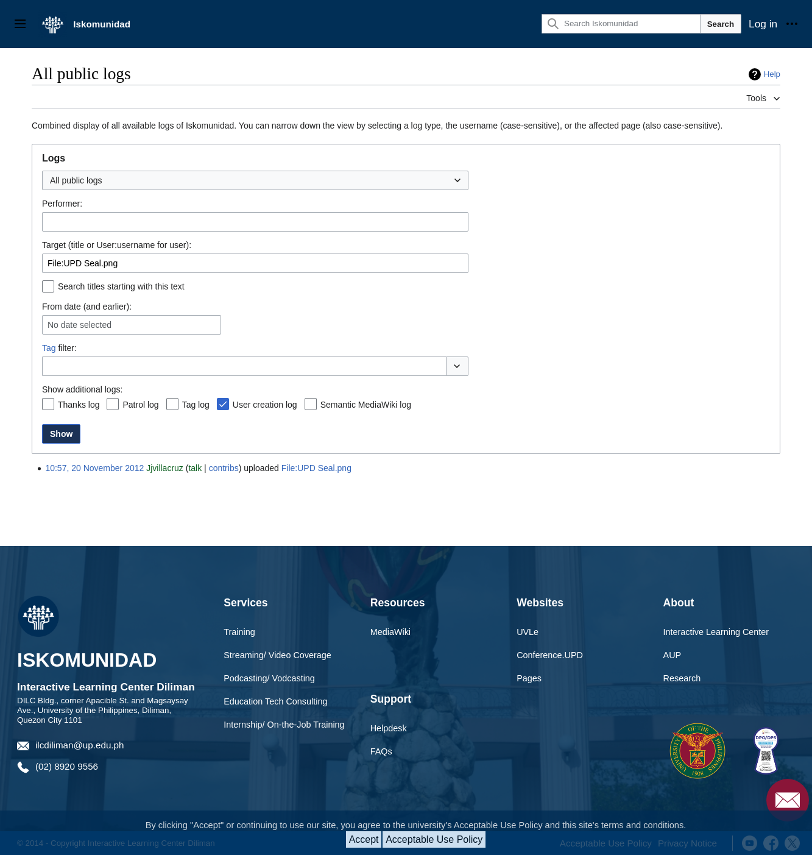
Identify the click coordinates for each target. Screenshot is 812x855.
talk (195, 468)
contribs (224, 468)
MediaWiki (390, 632)
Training (239, 632)
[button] (457, 366)
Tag (49, 348)
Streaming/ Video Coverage (277, 655)
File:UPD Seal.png (316, 468)
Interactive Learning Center (716, 632)
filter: (59, 348)
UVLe (527, 632)
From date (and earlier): (87, 306)
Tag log (196, 405)
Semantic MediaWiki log (365, 405)
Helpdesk (388, 728)
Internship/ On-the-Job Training (284, 724)
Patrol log (140, 405)
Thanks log (78, 405)
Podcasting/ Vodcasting (269, 678)
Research (682, 678)
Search (720, 24)
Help (772, 74)
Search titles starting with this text (121, 286)
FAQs (381, 751)
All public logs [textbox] (76, 180)
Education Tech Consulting (275, 701)
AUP (672, 655)
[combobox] (255, 180)
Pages (529, 678)
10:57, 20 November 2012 (94, 468)
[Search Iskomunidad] (621, 24)
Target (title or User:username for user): (116, 245)
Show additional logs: (82, 389)
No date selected (79, 325)
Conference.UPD (550, 655)
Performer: (62, 203)
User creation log (265, 405)
